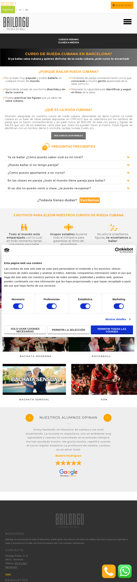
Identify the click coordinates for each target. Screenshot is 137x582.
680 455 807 (7, 5)
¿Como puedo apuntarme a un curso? (36, 172)
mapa (8, 574)
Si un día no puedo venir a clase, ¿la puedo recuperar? (49, 188)
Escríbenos (89, 200)
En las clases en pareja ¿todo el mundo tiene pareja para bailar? (56, 180)
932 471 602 (7, 3)
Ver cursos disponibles (68, 135)
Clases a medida (68, 42)
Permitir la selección (68, 329)
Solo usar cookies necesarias (25, 330)
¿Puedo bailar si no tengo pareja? (33, 165)
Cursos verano (68, 39)
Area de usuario (122, 5)
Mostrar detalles (115, 319)
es (26, 9)
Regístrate (8, 9)
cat (20, 9)
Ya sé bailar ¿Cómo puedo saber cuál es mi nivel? (45, 157)
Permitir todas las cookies (111, 330)
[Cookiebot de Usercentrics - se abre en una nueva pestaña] (117, 250)
